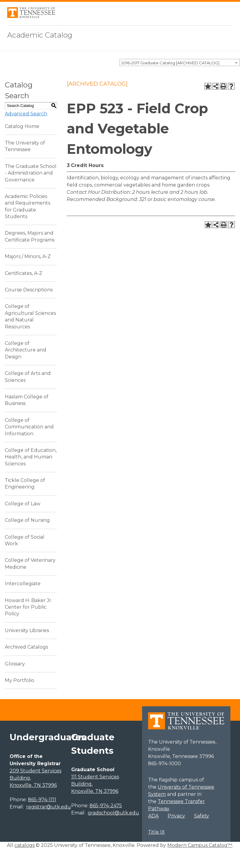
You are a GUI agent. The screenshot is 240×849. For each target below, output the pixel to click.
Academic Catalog (39, 35)
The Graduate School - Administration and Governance (30, 173)
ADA (153, 816)
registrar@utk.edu (48, 807)
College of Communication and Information (29, 427)
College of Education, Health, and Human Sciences (30, 457)
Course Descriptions (29, 290)
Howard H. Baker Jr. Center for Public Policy (28, 607)
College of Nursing (27, 520)
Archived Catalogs (26, 647)
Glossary (15, 664)
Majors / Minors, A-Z (28, 256)
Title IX (156, 832)
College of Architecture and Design (25, 350)
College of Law (22, 504)
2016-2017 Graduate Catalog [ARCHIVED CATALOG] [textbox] (170, 62)
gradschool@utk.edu (113, 813)
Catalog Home (22, 126)
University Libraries (27, 630)
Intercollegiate (23, 583)
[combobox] (180, 62)
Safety (201, 816)
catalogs (24, 845)
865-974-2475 (106, 805)
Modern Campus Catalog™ (199, 845)
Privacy (176, 816)
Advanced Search (26, 114)
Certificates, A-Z (23, 273)
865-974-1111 (42, 799)
